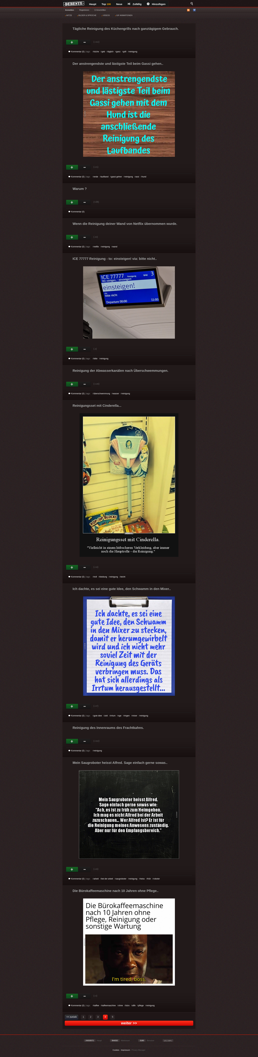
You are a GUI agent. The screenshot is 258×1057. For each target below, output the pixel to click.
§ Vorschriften (100, 10)
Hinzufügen (156, 4)
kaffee (96, 1005)
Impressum (125, 1050)
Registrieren (84, 10)
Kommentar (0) (76, 51)
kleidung (103, 577)
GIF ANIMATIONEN (123, 15)
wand (114, 247)
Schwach (84, 42)
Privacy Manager (139, 1050)
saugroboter (121, 879)
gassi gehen (116, 177)
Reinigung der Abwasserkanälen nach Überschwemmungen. (120, 370)
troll (95, 577)
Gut (72, 42)
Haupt (92, 4)
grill (124, 51)
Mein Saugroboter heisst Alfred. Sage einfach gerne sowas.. (120, 763)
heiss (142, 879)
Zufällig (135, 4)
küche (96, 51)
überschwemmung (102, 393)
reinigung (133, 51)
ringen (127, 716)
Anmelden (69, 10)
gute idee (98, 716)
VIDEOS (106, 15)
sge (119, 716)
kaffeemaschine (109, 1005)
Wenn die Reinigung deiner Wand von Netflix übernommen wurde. (125, 224)
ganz (118, 51)
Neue (119, 4)
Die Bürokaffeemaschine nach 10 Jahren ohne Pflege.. (116, 891)
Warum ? (80, 189)
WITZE (68, 15)
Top (106, 4)
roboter (156, 879)
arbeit (96, 879)
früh (149, 879)
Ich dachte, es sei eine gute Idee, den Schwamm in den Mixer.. (122, 589)
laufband (104, 177)
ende (96, 177)
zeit (106, 716)
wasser (116, 393)
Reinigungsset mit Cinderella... (97, 405)
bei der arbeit (107, 879)
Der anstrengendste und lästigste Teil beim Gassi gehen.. (118, 63)
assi (137, 177)
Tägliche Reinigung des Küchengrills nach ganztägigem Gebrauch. (126, 28)
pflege (141, 1005)
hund (144, 177)
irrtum (112, 716)
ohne (120, 1005)
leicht (123, 577)
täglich (110, 51)
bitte (95, 358)
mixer (134, 716)
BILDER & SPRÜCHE (86, 15)
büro (127, 1005)
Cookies (116, 1050)
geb (103, 51)
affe (134, 1005)
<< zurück (71, 1017)
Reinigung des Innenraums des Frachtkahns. (108, 728)
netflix (96, 247)
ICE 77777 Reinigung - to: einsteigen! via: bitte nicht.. (115, 259)
